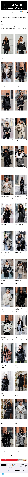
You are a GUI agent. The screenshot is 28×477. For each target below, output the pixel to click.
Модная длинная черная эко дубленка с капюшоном (18, 196)
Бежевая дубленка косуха (18, 140)
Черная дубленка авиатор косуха (4, 112)
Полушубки (16, 17)
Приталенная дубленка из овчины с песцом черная (4, 140)
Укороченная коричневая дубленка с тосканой (4, 365)
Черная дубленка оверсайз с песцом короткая (18, 309)
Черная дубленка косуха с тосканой (4, 393)
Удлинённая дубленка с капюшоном (4, 168)
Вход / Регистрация (25, 11)
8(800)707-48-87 (24, 464)
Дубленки (7, 17)
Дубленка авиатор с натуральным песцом (17, 168)
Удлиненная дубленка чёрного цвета (3, 281)
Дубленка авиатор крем (18, 280)
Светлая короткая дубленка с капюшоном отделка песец (5, 196)
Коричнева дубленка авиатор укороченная (4, 84)
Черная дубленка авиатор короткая (18, 112)
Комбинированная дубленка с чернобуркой (19, 253)
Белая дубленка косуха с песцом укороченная (4, 337)
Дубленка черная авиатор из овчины (4, 56)
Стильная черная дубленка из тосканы (19, 224)
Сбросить (3, 30)
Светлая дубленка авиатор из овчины (5, 309)
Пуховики (18, 17)
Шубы (3, 17)
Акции (12, 17)
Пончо (14, 17)
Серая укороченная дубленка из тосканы (5, 253)
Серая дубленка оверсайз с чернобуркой (18, 449)
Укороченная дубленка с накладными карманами (4, 224)
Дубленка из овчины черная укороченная (18, 365)
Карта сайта (23, 471)
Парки (5, 17)
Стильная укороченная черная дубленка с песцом (5, 449)
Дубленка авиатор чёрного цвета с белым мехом (18, 56)
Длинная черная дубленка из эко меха (18, 337)
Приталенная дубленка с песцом (18, 84)
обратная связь (18, 470)
